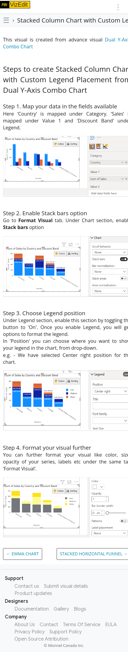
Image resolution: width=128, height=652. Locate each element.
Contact (49, 625)
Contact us (26, 586)
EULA (111, 625)
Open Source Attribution (41, 639)
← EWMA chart (22, 554)
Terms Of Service (81, 625)
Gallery (61, 609)
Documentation (31, 609)
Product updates (33, 593)
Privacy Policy (29, 632)
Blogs (80, 609)
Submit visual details (66, 586)
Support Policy (65, 632)
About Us (24, 625)
